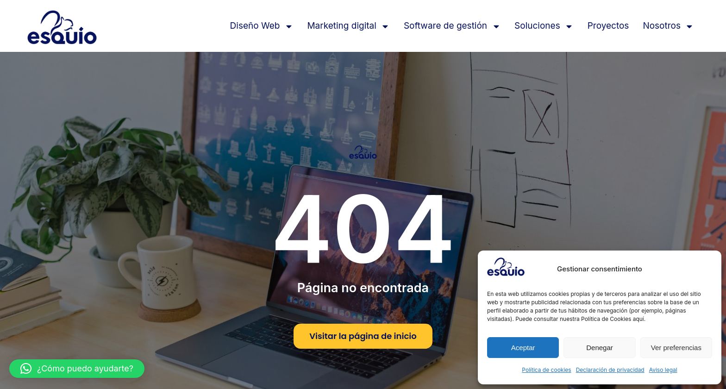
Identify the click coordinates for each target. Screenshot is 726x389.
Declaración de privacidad (610, 369)
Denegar (599, 347)
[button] (76, 368)
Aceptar (523, 347)
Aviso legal (663, 369)
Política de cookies (546, 369)
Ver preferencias (676, 347)
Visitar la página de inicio (363, 336)
